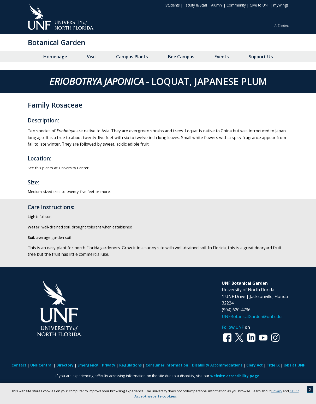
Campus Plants (132, 57)
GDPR (294, 391)
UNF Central (41, 365)
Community (236, 5)
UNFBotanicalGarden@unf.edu (252, 316)
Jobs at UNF (294, 365)
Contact (18, 365)
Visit (91, 57)
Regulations (130, 365)
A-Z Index (282, 25)
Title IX (273, 365)
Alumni (217, 5)
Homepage (55, 57)
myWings (281, 5)
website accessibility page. (235, 375)
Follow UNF (233, 327)
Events (221, 57)
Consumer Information (167, 365)
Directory (65, 365)
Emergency (87, 365)
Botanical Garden (56, 42)
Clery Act (254, 365)
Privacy (276, 391)
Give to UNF (259, 5)
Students (172, 5)
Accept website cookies (155, 396)
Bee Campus (181, 57)
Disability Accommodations (217, 365)
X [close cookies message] (310, 389)
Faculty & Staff (195, 5)
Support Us (261, 57)
